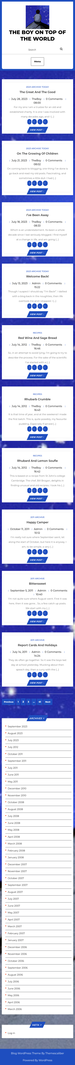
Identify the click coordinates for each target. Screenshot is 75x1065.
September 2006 (18, 967)
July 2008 (13, 816)
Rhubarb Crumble (37, 399)
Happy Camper (37, 522)
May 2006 (13, 995)
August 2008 (15, 809)
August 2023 (15, 733)
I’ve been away (37, 215)
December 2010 (17, 788)
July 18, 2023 (19, 221)
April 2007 (14, 919)
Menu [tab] (37, 61)
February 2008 (16, 850)
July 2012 (13, 747)
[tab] (64, 49)
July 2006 (13, 981)
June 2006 (14, 988)
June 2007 (14, 905)
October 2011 (15, 754)
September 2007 (17, 884)
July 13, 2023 (19, 283)
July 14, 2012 (19, 344)
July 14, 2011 (19, 651)
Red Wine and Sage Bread (37, 338)
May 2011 (13, 781)
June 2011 (13, 774)
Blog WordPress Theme (26, 1053)
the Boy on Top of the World (37, 35)
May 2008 (13, 829)
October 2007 (16, 878)
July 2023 (13, 740)
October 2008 (16, 802)
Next (48, 702)
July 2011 (13, 767)
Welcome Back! (37, 276)
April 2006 (14, 1002)
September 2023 (17, 726)
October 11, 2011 (19, 529)
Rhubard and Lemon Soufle (37, 461)
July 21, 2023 (19, 160)
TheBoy (37, 99)
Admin (36, 283)
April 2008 (14, 836)
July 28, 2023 (19, 99)
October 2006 (16, 960)
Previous (8, 702)
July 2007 (13, 898)
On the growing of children (37, 153)
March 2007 (15, 926)
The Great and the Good (37, 92)
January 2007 (16, 940)
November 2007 (17, 871)
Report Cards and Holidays (37, 645)
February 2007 (16, 933)
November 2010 (17, 795)
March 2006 (15, 1009)
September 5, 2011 (21, 590)
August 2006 (15, 974)
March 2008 (15, 843)
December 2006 (17, 947)
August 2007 (15, 891)
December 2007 (17, 864)
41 (40, 701)
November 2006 (17, 953)
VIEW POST (38, 130)
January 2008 (16, 857)
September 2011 (17, 760)
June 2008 (14, 823)
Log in (11, 1033)
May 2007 (13, 912)
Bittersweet (37, 583)
